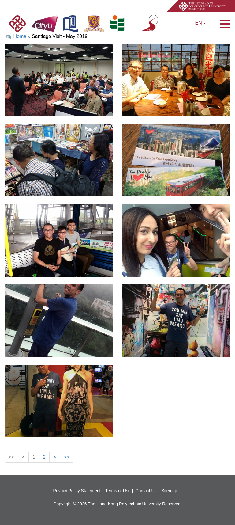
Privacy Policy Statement (77, 490)
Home (19, 36)
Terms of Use (117, 490)
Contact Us (145, 490)
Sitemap (169, 490)
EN (200, 22)
